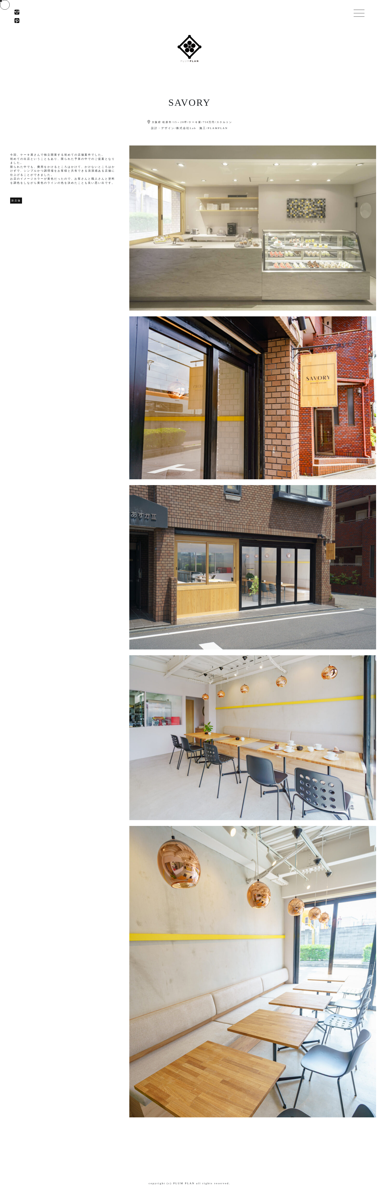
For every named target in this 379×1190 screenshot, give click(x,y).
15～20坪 (180, 122)
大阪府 (156, 122)
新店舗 (16, 200)
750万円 (209, 122)
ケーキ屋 (195, 122)
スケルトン (224, 122)
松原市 (167, 122)
